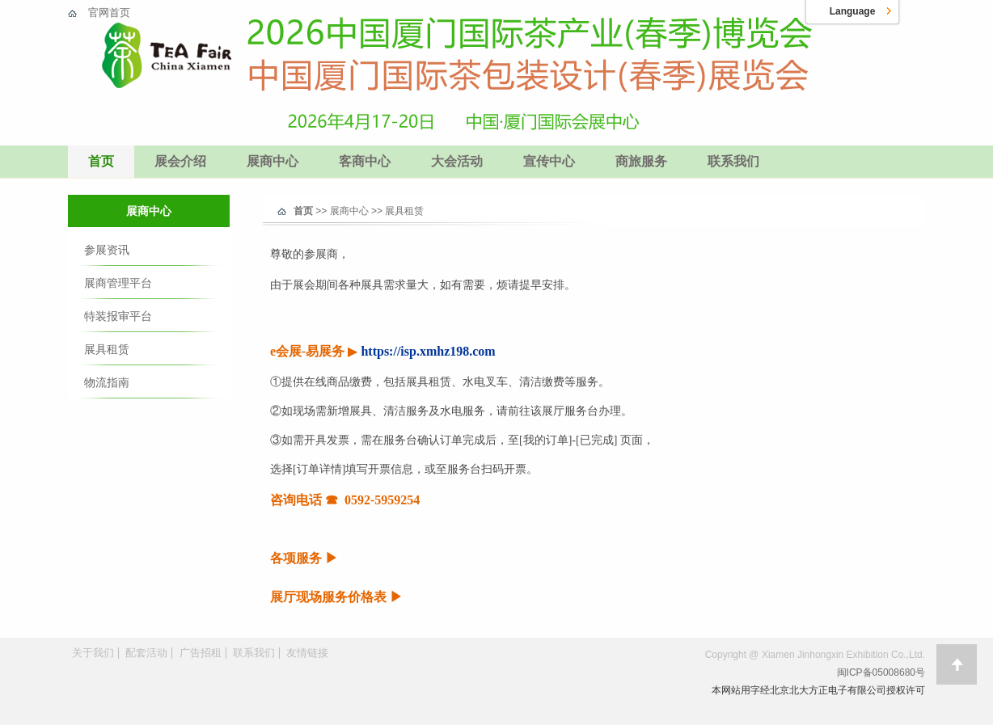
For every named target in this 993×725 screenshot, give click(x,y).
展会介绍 (180, 161)
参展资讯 (106, 249)
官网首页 (109, 12)
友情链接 (307, 653)
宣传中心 (549, 161)
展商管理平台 (118, 282)
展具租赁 (106, 349)
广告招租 (201, 653)
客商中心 (365, 161)
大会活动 (457, 161)
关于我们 (93, 653)
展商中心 (272, 161)
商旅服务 (641, 161)
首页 (101, 161)
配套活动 (146, 653)
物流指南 (106, 382)
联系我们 (733, 161)
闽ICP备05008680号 (881, 672)
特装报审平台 (118, 316)
